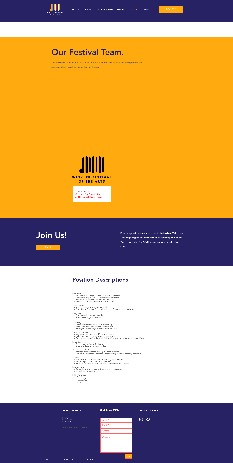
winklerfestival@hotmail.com (75, 427)
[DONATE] (171, 9)
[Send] (128, 456)
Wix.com (95, 460)
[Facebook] (148, 419)
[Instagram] (141, 419)
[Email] (48, 247)
